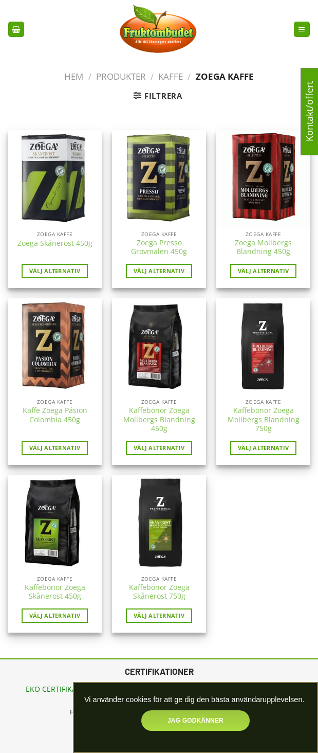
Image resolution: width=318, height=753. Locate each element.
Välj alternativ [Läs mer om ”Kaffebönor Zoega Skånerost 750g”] (159, 615)
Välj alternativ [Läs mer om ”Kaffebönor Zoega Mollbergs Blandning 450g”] (159, 448)
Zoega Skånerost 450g (54, 243)
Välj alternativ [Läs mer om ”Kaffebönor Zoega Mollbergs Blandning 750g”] (263, 448)
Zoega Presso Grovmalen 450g (159, 248)
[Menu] (301, 30)
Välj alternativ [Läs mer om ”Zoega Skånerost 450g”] (55, 271)
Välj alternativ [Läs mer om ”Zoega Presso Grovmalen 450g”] (159, 271)
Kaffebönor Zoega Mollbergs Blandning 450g (159, 419)
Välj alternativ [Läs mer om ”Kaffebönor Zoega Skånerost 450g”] (55, 615)
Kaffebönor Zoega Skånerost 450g (55, 592)
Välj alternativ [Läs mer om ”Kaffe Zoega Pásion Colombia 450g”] (55, 448)
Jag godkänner (195, 720)
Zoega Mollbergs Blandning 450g (263, 248)
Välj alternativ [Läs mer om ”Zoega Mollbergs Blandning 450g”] (263, 271)
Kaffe (170, 76)
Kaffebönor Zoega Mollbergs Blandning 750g (264, 419)
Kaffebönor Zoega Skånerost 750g (159, 592)
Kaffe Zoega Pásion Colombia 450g (55, 415)
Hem (73, 76)
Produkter (121, 76)
